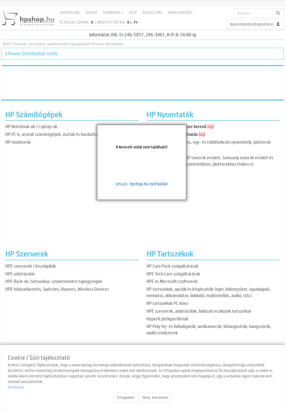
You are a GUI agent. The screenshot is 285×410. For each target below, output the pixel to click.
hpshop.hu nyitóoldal (149, 183)
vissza (121, 183)
